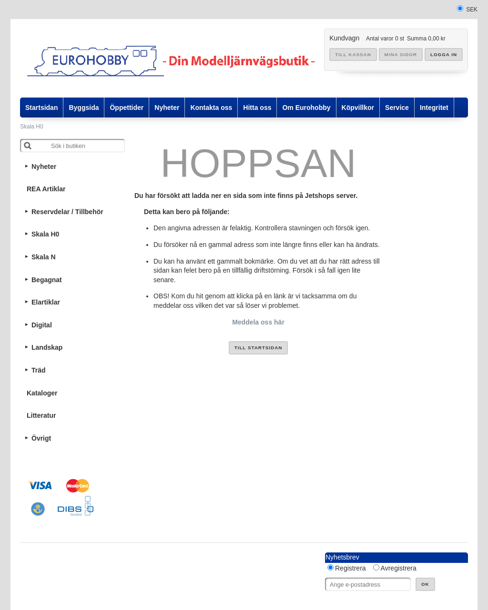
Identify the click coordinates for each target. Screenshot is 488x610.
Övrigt (41, 438)
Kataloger (42, 393)
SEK (472, 9)
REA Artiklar (46, 189)
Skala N (43, 257)
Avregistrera (399, 568)
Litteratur (41, 415)
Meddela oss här (258, 322)
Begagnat (46, 280)
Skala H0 (31, 126)
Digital (41, 325)
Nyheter (43, 166)
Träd (38, 370)
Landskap (46, 347)
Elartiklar (45, 302)
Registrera (350, 568)
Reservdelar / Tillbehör (67, 212)
